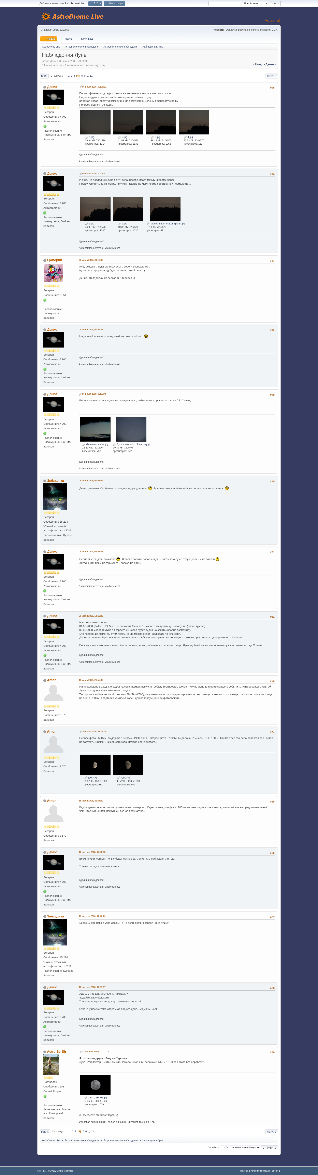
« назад (258, 64)
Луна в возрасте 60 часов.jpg (131, 444)
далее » (271, 64)
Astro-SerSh (56, 1051)
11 (91, 75)
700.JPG (123, 777)
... (87, 75)
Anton (51, 680)
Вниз (44, 76)
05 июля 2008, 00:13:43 (91, 260)
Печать (271, 76)
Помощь (244, 1171)
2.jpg (122, 137)
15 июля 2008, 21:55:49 (91, 680)
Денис (52, 87)
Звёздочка (55, 480)
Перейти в (213, 1147)
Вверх (45, 1132)
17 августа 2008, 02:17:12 (95, 1051)
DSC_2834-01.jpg (95, 1097)
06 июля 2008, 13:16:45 (91, 616)
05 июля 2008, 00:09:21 (94, 173)
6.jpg (122, 223)
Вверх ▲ (276, 1171)
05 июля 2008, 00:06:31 (94, 87)
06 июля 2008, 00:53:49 (94, 394)
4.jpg (188, 137)
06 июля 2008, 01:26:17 (91, 480)
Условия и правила (260, 1171)
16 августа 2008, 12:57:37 (92, 987)
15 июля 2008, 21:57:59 (91, 800)
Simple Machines (64, 1171)
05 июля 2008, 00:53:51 (91, 329)
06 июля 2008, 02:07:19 (91, 551)
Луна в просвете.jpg (95, 444)
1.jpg (89, 137)
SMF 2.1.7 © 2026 (46, 1171)
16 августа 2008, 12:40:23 (92, 916)
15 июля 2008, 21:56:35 (94, 731)
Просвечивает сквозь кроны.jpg (165, 223)
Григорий (54, 260)
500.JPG (90, 777)
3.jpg (155, 137)
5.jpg (89, 223)
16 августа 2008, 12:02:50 (92, 852)
